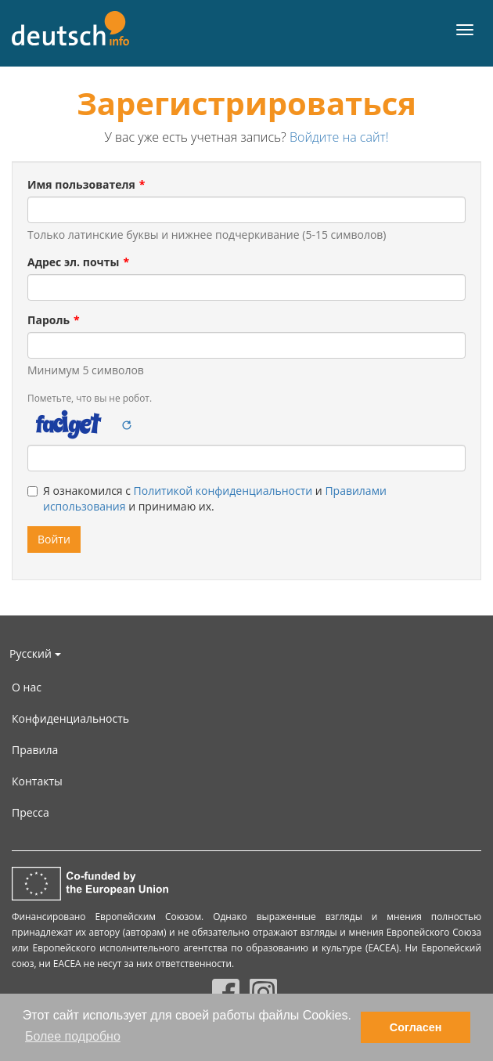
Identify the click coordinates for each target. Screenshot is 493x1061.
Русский (35, 653)
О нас (26, 687)
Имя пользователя (81, 184)
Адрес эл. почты (73, 261)
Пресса (30, 812)
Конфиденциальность (70, 718)
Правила (35, 749)
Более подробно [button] (73, 1036)
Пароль (48, 319)
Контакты (37, 781)
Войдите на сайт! (339, 137)
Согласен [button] (416, 1027)
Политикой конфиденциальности (223, 490)
